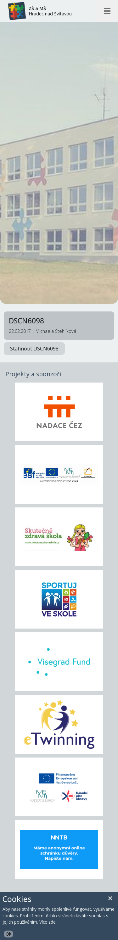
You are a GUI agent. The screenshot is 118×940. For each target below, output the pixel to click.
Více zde (47, 922)
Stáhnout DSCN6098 (34, 348)
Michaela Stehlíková (56, 331)
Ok (8, 934)
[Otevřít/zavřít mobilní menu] (107, 11)
